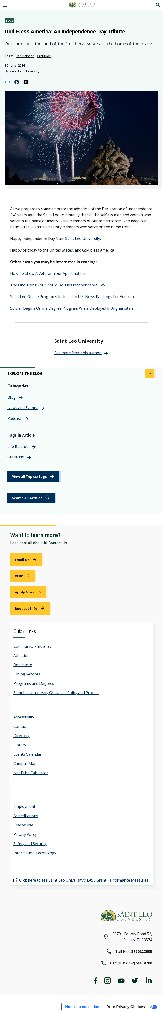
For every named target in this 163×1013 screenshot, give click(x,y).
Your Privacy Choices (126, 1007)
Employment (24, 806)
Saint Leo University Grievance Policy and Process (56, 692)
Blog (9, 21)
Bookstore (22, 664)
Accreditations (25, 815)
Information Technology (34, 853)
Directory (21, 735)
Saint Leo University (24, 71)
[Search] (158, 5)
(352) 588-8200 (139, 963)
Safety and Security (30, 843)
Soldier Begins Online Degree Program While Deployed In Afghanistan (71, 308)
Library (19, 744)
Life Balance (25, 56)
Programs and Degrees (33, 683)
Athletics (20, 655)
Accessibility (23, 717)
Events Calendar (27, 754)
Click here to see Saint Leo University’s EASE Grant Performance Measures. (84, 880)
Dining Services (26, 674)
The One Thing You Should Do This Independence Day (57, 285)
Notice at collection (82, 1007)
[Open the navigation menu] (5, 5)
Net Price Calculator (30, 772)
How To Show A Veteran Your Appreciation (47, 273)
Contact (20, 726)
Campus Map (24, 763)
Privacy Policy (25, 834)
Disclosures (23, 825)
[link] (31, 498)
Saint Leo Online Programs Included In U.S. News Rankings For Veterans (73, 296)
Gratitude (44, 56)
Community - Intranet (32, 646)
